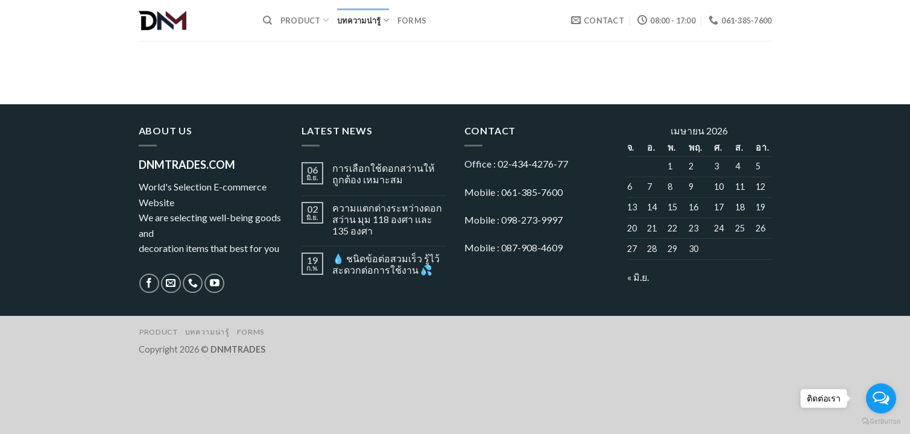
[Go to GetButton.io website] (881, 422)
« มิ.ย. (638, 277)
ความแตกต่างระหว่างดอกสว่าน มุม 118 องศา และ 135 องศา (387, 219)
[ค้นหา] (267, 20)
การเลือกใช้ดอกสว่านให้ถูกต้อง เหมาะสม (383, 173)
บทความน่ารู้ (363, 20)
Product (304, 20)
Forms (411, 20)
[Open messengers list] (881, 398)
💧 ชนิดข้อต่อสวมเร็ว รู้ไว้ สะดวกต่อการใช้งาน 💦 (386, 264)
